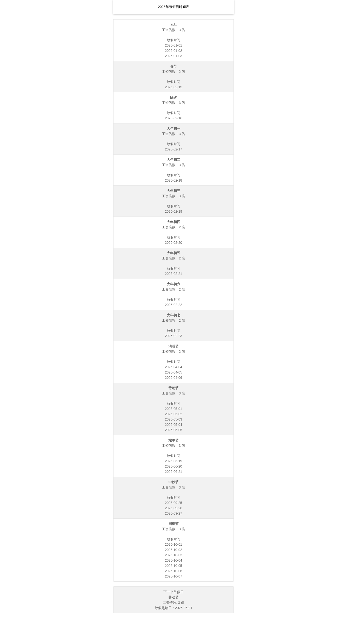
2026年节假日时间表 (173, 7)
